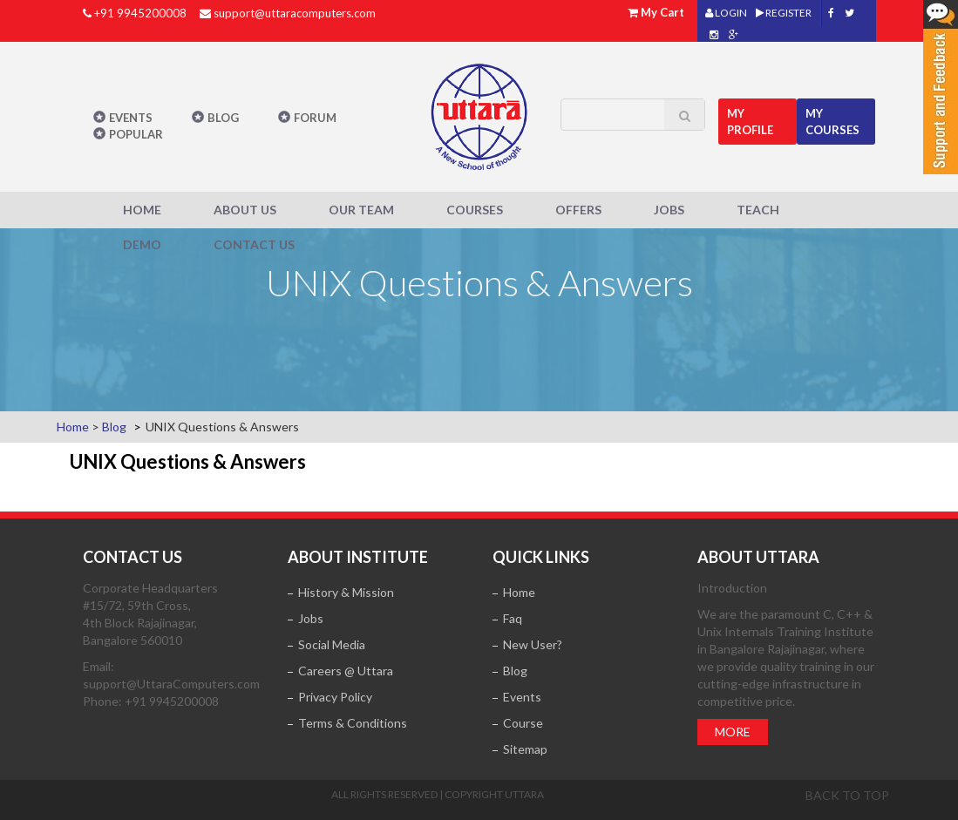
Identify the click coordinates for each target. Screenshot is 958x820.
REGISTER (784, 12)
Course (523, 722)
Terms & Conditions (352, 722)
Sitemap (525, 749)
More (733, 731)
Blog (223, 118)
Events (131, 118)
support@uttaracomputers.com (295, 13)
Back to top (847, 795)
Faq (512, 618)
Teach (758, 209)
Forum (315, 118)
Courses (474, 209)
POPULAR (136, 134)
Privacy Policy (335, 696)
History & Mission (346, 592)
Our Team (361, 209)
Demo (142, 244)
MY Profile (750, 121)
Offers (578, 209)
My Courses (832, 121)
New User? (532, 644)
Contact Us (254, 244)
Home (142, 209)
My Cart (662, 12)
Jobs (669, 209)
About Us (245, 209)
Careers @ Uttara (345, 670)
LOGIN (726, 12)
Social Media (331, 644)
